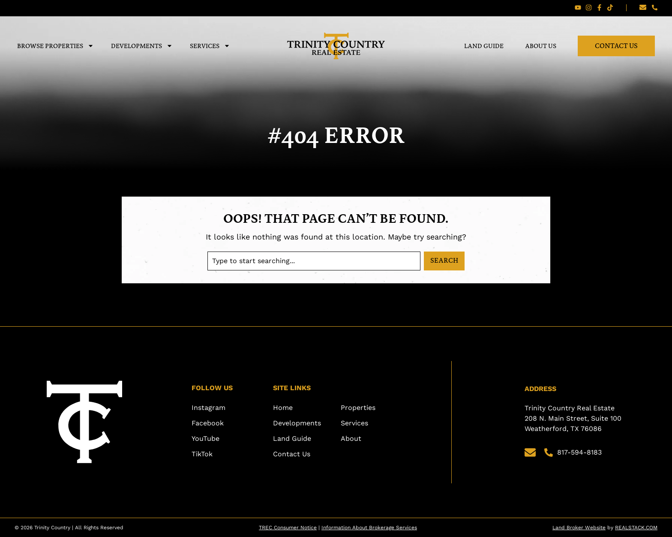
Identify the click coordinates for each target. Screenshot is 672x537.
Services (210, 45)
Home (283, 408)
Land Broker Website (579, 528)
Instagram (208, 408)
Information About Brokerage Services (369, 528)
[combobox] (313, 261)
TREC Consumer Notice (288, 528)
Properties (358, 408)
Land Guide (484, 45)
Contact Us (616, 46)
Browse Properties (55, 45)
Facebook (208, 423)
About (351, 438)
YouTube (205, 438)
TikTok (202, 454)
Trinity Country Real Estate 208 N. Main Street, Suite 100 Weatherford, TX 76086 (574, 418)
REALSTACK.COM (636, 528)
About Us (540, 45)
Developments (142, 45)
